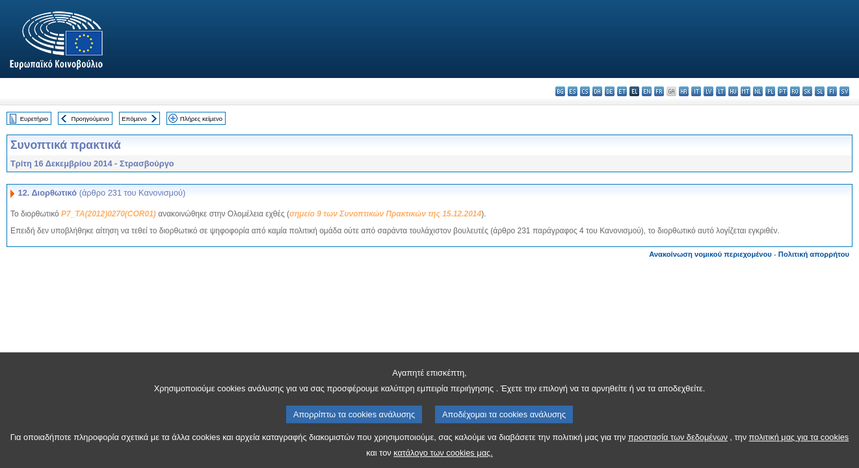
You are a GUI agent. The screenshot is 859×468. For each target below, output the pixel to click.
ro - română (795, 91)
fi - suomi (832, 91)
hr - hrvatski (684, 91)
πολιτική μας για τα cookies (799, 446)
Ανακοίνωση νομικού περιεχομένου (710, 254)
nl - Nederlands (758, 91)
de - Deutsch (610, 91)
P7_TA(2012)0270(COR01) (108, 213)
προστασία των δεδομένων (678, 446)
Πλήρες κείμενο (201, 118)
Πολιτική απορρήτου (813, 254)
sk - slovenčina (807, 91)
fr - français (659, 91)
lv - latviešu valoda (708, 91)
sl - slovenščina (820, 91)
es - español (572, 91)
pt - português (782, 91)
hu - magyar (733, 91)
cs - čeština (585, 91)
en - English (647, 91)
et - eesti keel (622, 91)
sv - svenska (844, 91)
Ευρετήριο (34, 118)
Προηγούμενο (90, 118)
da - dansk (597, 91)
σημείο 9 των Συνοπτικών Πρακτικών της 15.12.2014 (385, 213)
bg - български (560, 91)
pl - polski (770, 91)
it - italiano (696, 91)
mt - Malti (745, 91)
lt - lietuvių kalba (721, 91)
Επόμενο (134, 118)
